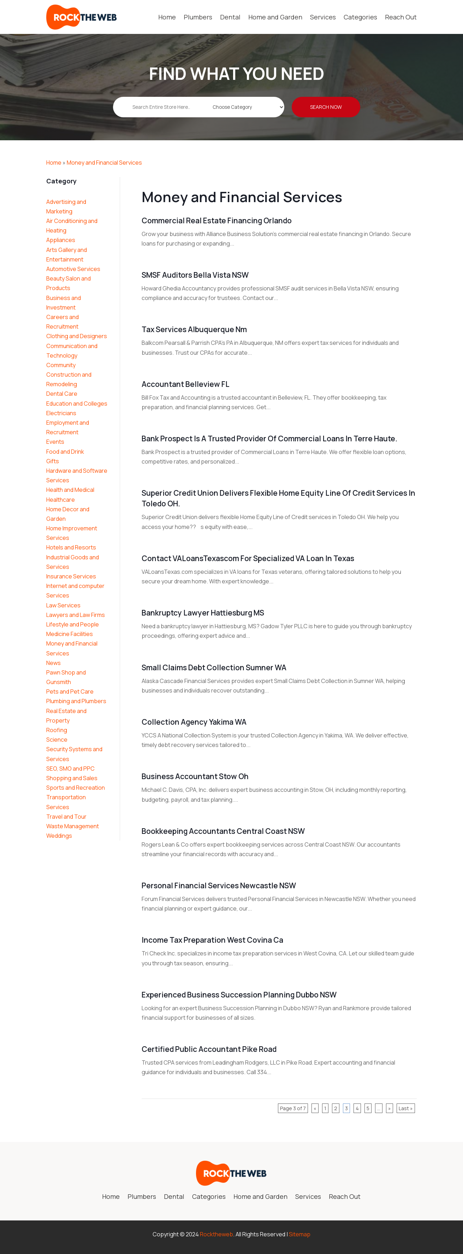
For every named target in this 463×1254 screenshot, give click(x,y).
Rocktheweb (216, 1234)
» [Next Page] (389, 1108)
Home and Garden (275, 17)
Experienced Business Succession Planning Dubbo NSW (239, 995)
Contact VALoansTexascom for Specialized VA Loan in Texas (248, 558)
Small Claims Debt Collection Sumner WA (214, 667)
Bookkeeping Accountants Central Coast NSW (223, 831)
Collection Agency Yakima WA (194, 722)
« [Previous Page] (315, 1108)
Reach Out (401, 17)
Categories (360, 17)
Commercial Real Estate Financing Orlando (217, 220)
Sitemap (299, 1234)
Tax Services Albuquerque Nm (194, 329)
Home (167, 17)
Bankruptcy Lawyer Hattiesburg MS (203, 613)
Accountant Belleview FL (186, 384)
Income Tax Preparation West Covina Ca (212, 940)
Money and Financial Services (104, 162)
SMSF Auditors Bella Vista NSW (195, 275)
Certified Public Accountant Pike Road (209, 1049)
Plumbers (198, 17)
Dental (230, 17)
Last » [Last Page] (406, 1108)
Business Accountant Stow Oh (195, 776)
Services (323, 17)
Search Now (326, 112)
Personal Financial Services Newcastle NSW (219, 885)
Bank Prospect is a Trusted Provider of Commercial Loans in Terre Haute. (269, 438)
